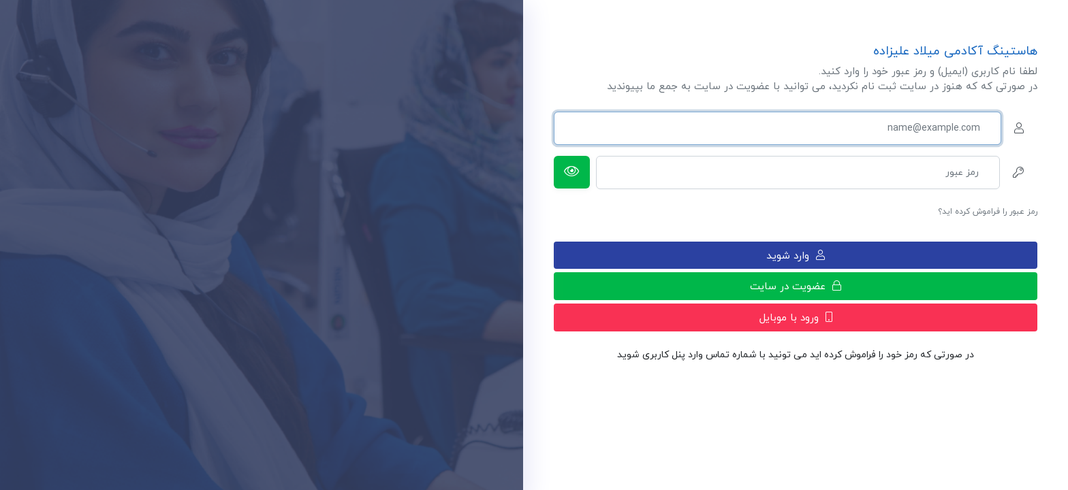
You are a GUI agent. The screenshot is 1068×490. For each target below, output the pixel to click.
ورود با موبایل (795, 317)
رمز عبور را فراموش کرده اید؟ (987, 211)
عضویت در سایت (795, 286)
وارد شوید (795, 255)
